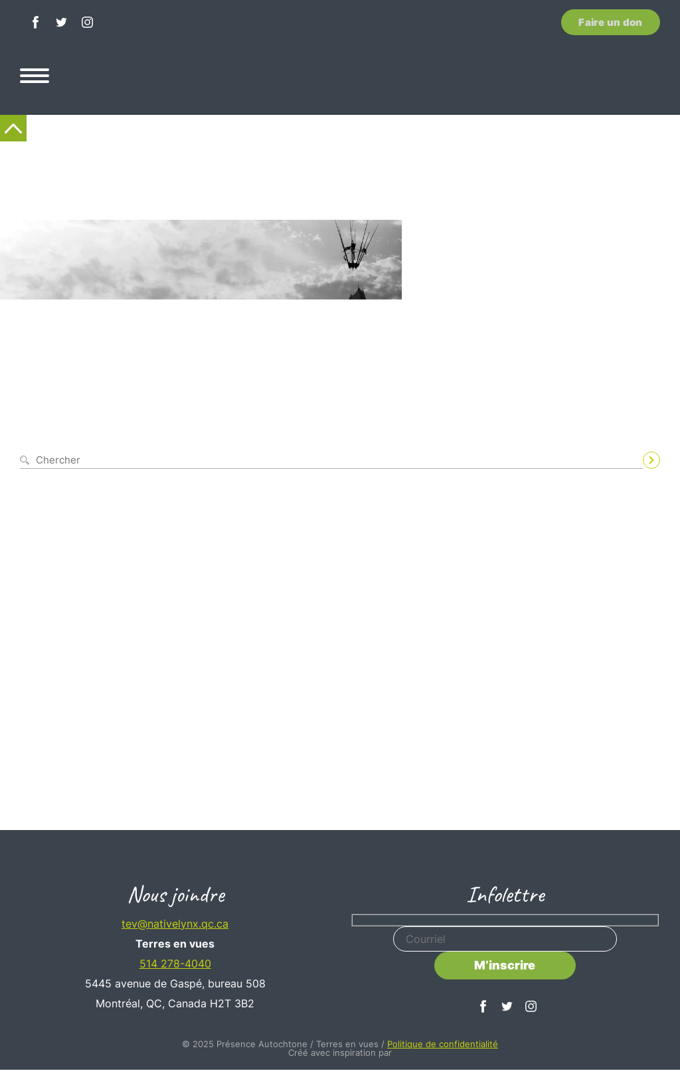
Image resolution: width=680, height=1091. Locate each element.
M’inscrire (504, 965)
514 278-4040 (175, 963)
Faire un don (610, 22)
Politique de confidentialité (442, 1044)
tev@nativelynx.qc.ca (175, 923)
